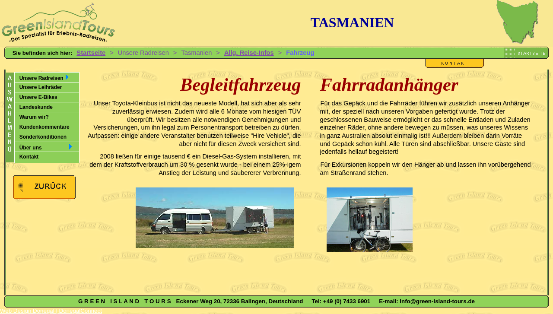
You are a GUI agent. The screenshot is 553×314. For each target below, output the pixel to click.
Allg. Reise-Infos (249, 52)
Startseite (90, 52)
